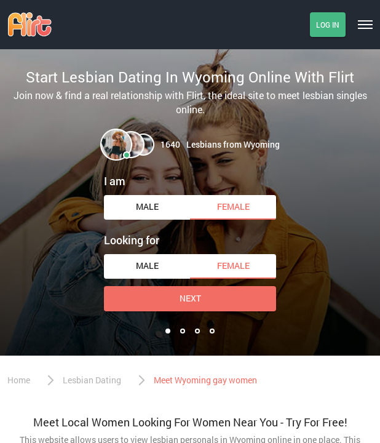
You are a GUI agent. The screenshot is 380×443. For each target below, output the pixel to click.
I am (114, 181)
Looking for (131, 240)
